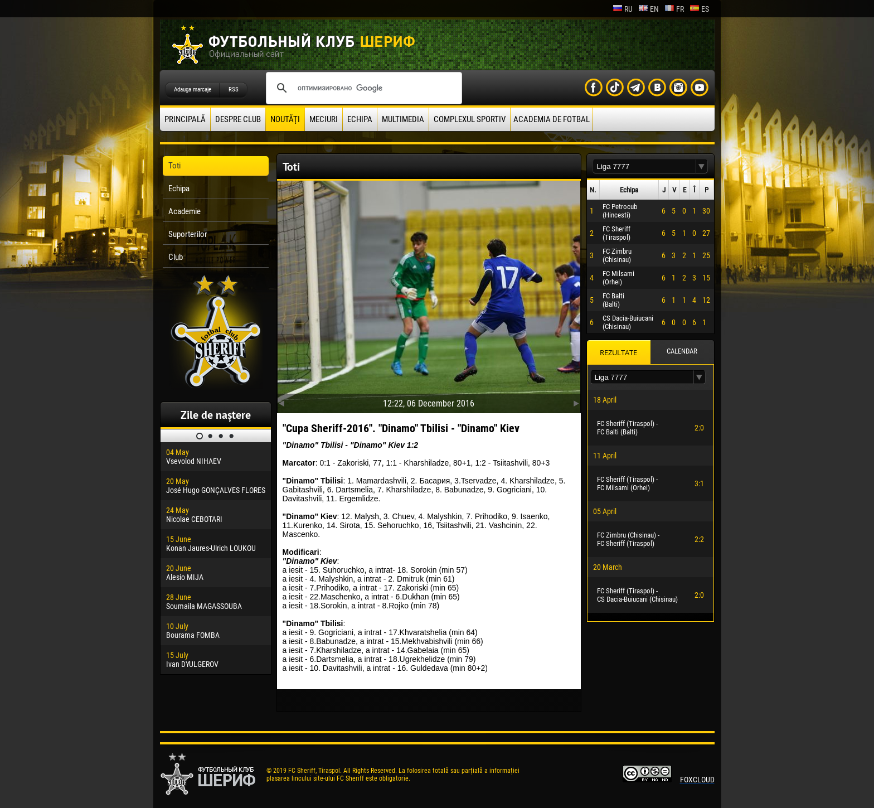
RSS (234, 89)
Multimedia (403, 119)
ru (623, 8)
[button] (702, 166)
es (699, 8)
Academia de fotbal (551, 119)
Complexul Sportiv (470, 119)
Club (175, 257)
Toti (174, 166)
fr (674, 8)
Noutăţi (285, 119)
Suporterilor (187, 234)
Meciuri (323, 119)
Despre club (238, 119)
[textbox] (644, 166)
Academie (184, 211)
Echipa (359, 119)
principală (185, 119)
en (648, 8)
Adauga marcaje (192, 89)
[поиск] (362, 88)
